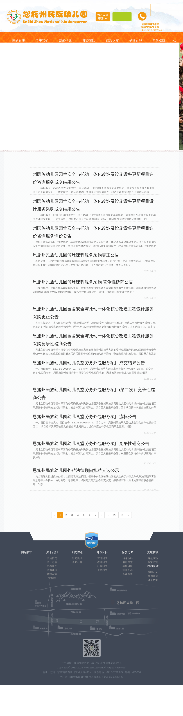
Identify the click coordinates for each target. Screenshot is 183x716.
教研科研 (128, 566)
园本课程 (52, 570)
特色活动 (128, 558)
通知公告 (77, 562)
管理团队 (102, 558)
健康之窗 (153, 580)
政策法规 (153, 562)
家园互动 (128, 570)
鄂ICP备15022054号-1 (108, 662)
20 (114, 515)
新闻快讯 (77, 558)
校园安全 (153, 572)
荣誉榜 (52, 578)
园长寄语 (52, 562)
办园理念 (52, 566)
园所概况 (52, 558)
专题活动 (153, 558)
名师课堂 (128, 562)
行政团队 (102, 566)
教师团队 (102, 562)
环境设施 (52, 574)
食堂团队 (102, 570)
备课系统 (128, 574)
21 (122, 515)
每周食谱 (153, 576)
